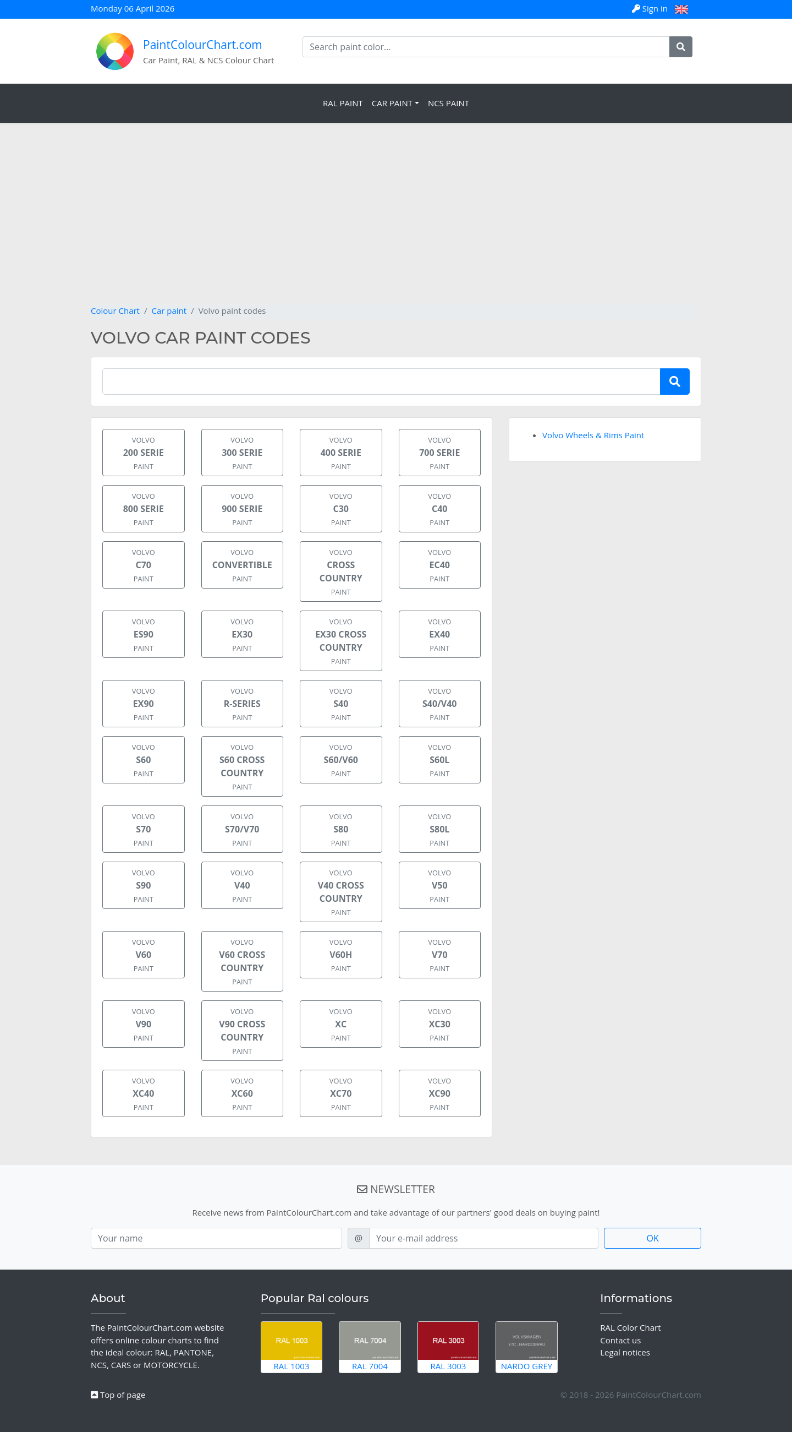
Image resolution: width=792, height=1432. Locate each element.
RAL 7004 (369, 1346)
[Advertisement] (396, 222)
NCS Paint (448, 102)
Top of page (118, 1394)
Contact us (620, 1340)
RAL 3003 (448, 1346)
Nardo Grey (526, 1346)
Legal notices (625, 1352)
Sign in (651, 8)
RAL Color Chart (630, 1327)
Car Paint (392, 102)
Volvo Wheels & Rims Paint (593, 434)
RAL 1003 (291, 1346)
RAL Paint (343, 102)
